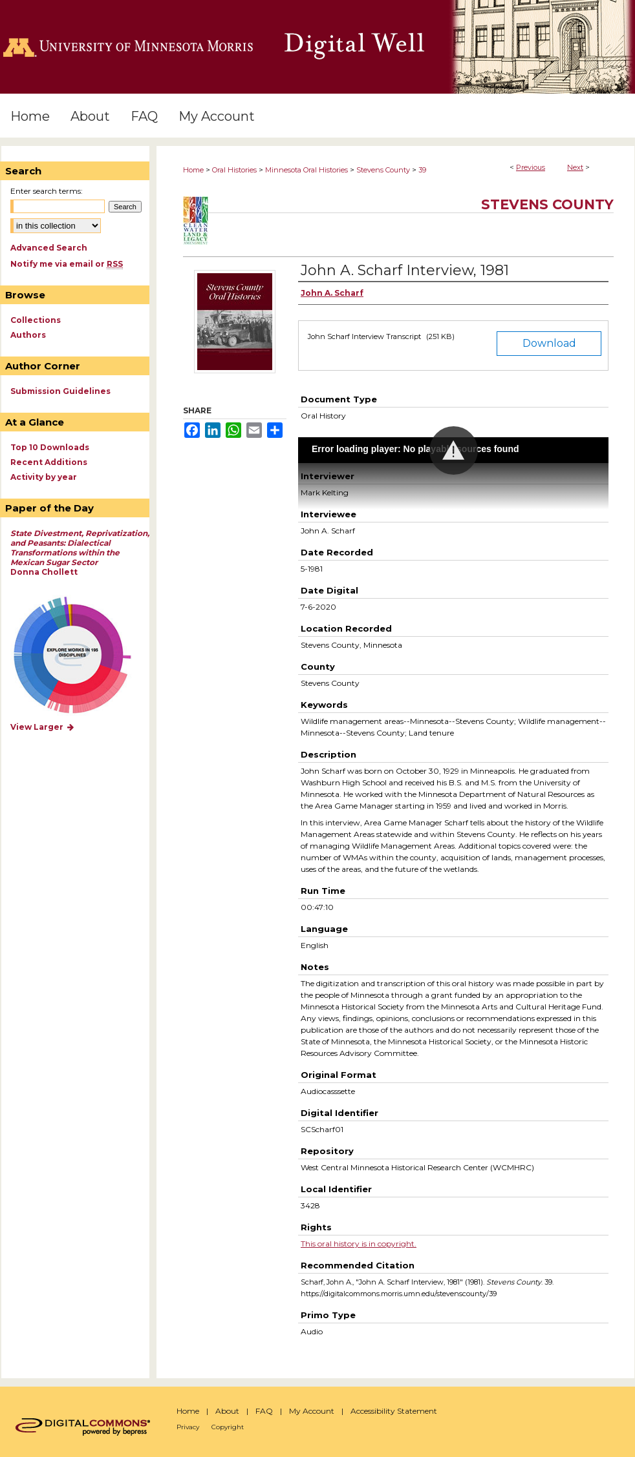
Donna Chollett (79, 552)
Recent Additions (48, 462)
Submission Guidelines (60, 391)
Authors (28, 335)
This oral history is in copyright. (358, 1243)
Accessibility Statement (393, 1411)
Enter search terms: (46, 191)
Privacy (188, 1427)
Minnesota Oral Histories (306, 169)
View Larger (42, 727)
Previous (530, 167)
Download (549, 343)
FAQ (264, 1411)
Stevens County (383, 169)
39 (422, 169)
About (227, 1411)
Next (575, 167)
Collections (35, 320)
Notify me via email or (66, 264)
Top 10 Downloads (49, 447)
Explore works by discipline (80, 656)
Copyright (227, 1427)
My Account (311, 1411)
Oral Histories (234, 169)
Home (193, 169)
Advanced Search (48, 248)
